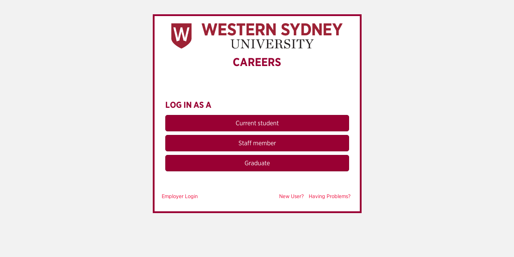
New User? (291, 196)
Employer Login (180, 196)
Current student (257, 123)
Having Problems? (330, 196)
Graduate (257, 163)
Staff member (257, 143)
